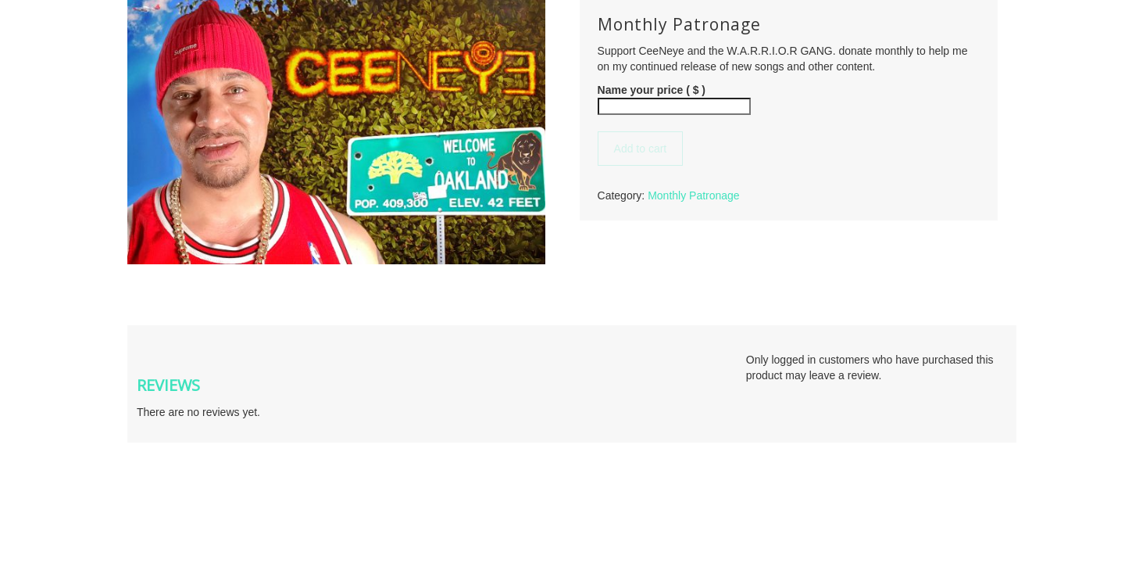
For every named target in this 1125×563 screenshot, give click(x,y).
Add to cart (640, 148)
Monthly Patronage (694, 195)
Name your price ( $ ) (652, 90)
